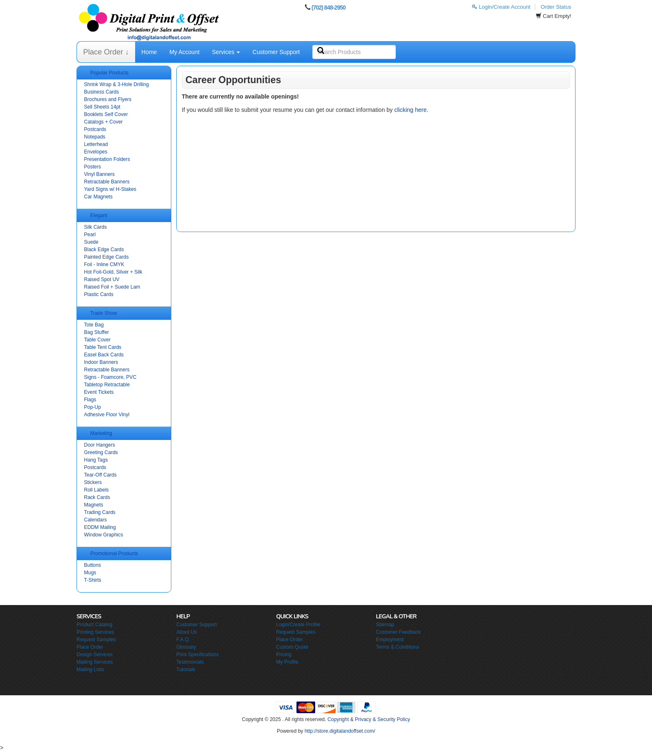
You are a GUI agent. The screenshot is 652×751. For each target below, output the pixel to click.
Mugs (90, 573)
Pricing (283, 654)
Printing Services (95, 632)
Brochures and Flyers (107, 99)
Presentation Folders (107, 159)
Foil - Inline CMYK (104, 264)
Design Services (95, 654)
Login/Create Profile (298, 624)
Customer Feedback (398, 632)
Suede (91, 242)
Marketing (101, 433)
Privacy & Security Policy (382, 719)
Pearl (90, 234)
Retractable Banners (106, 182)
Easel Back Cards (103, 355)
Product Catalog (94, 624)
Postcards (95, 129)
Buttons (92, 565)
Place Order (90, 647)
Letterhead (96, 144)
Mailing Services (95, 662)
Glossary (186, 647)
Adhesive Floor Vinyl (106, 414)
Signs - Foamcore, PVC (110, 377)
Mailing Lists (90, 669)
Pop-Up (92, 407)
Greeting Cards (101, 452)
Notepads (94, 137)
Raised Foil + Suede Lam (112, 287)
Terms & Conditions (397, 647)
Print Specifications (197, 654)
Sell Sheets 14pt (102, 107)
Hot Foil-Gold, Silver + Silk (113, 272)
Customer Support (276, 52)
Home (149, 52)
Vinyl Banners (99, 174)
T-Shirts (92, 580)
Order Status (556, 7)
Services (226, 52)
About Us (186, 632)
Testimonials (190, 662)
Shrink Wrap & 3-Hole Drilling (116, 84)
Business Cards (101, 92)
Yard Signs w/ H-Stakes (110, 189)
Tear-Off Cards (100, 475)
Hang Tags (96, 460)
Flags (90, 400)
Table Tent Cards (102, 347)
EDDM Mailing (100, 527)
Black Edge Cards (104, 249)
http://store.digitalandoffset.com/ (339, 731)
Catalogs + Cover (103, 122)
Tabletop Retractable (107, 385)
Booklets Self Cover (106, 114)
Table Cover (97, 340)
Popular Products (109, 73)
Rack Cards (97, 497)
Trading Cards (100, 512)
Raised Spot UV (101, 279)
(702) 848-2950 (328, 7)
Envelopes (95, 152)
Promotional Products (114, 553)
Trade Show (103, 313)
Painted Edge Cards (106, 257)
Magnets (93, 505)
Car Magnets (98, 197)
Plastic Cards (99, 294)
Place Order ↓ (106, 52)
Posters (92, 167)
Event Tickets (99, 392)
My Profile (287, 662)
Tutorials (185, 669)
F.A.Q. (183, 639)
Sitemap (385, 624)
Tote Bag (94, 325)
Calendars (95, 520)
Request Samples (96, 639)
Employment (390, 639)
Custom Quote (292, 647)
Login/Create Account (501, 7)
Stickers (93, 482)
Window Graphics (103, 535)
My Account (184, 52)
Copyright (337, 719)
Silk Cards (95, 227)
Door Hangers (99, 445)
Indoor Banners (101, 362)
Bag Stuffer (96, 332)
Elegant (98, 215)
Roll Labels (96, 490)
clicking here (410, 109)
